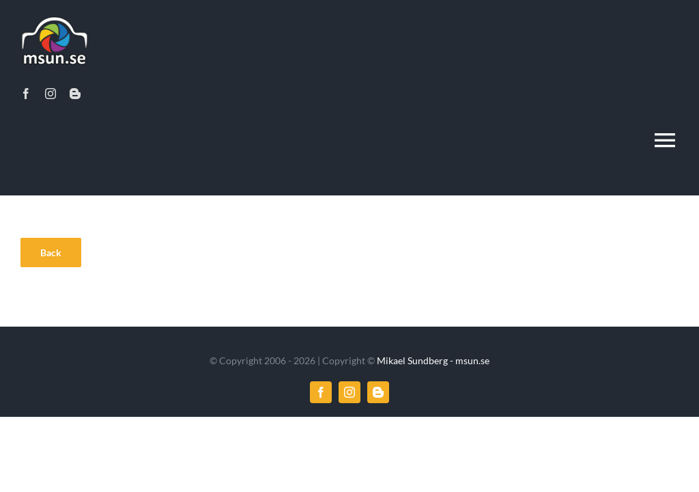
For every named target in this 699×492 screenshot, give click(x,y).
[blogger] (75, 93)
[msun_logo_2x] (54, 18)
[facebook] (25, 93)
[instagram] (50, 93)
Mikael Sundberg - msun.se (433, 360)
